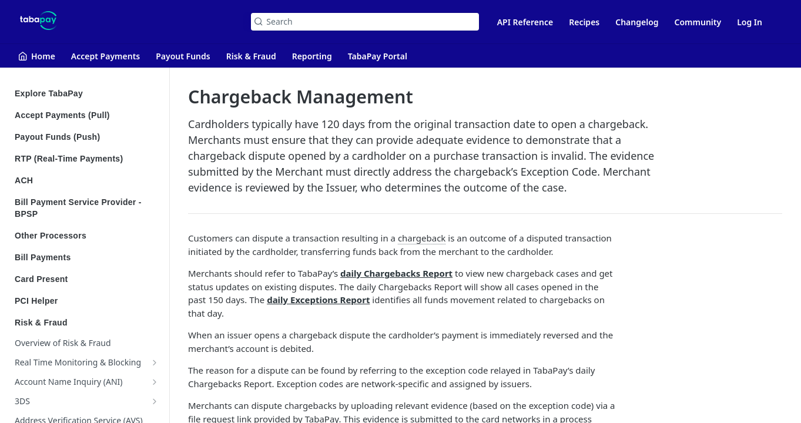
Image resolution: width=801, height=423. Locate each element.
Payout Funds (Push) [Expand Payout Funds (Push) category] (87, 137)
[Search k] (364, 22)
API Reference (525, 22)
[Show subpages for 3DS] (154, 401)
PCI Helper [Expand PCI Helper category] (87, 301)
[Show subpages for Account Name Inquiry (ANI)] (154, 382)
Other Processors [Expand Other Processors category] (87, 235)
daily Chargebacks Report (396, 273)
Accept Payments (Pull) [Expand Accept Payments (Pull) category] (87, 115)
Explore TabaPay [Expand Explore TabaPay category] (87, 93)
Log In (749, 22)
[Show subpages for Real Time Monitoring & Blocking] (154, 362)
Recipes (584, 22)
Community (698, 22)
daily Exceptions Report (318, 300)
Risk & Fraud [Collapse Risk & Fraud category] (87, 322)
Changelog (636, 22)
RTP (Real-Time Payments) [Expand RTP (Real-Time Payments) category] (87, 158)
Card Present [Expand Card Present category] (87, 279)
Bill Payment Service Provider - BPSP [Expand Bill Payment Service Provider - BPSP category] (87, 208)
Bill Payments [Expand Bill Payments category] (87, 257)
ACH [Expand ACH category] (87, 180)
